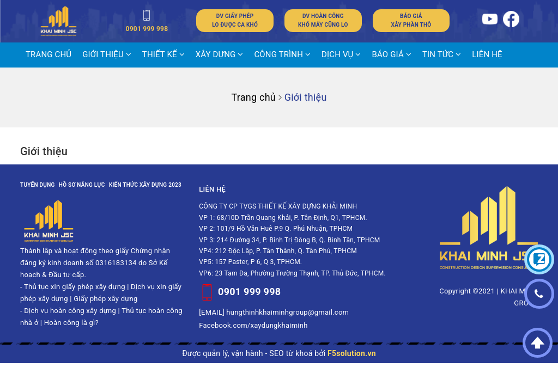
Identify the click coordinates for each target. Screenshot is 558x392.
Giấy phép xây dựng (105, 299)
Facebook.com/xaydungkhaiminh (253, 325)
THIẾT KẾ (163, 54)
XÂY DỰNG (220, 54)
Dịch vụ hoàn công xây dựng (70, 311)
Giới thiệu (106, 54)
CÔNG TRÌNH (282, 54)
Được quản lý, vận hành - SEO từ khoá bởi (279, 353)
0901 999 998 (249, 291)
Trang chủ (48, 54)
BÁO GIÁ (391, 54)
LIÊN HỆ (487, 54)
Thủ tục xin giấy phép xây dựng (74, 287)
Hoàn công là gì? (71, 322)
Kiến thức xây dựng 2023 (145, 185)
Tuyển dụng (37, 185)
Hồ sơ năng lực (82, 185)
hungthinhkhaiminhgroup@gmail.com (287, 312)
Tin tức (441, 54)
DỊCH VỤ (341, 54)
